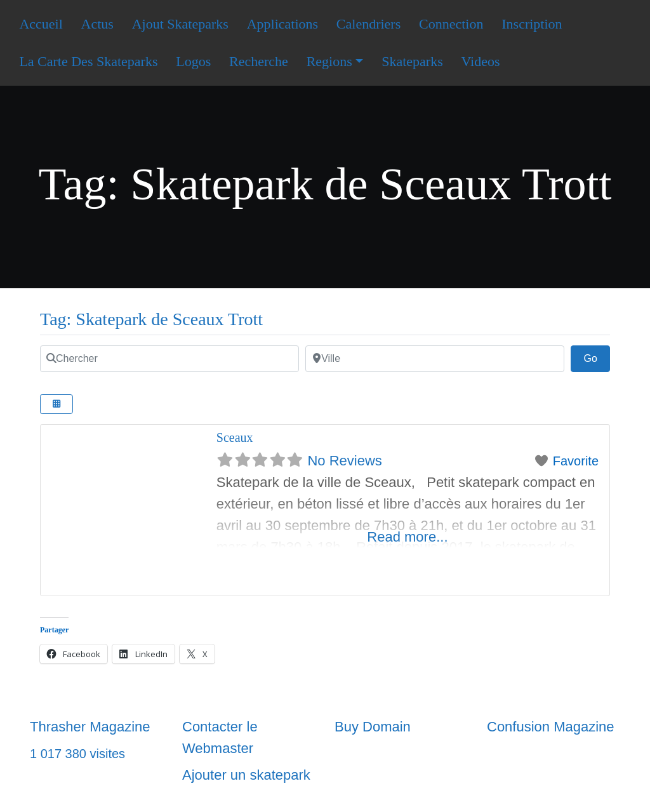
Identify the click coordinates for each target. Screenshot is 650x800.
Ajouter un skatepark (246, 775)
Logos (193, 61)
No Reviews (344, 461)
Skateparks (412, 61)
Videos (480, 61)
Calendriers (368, 24)
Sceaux (234, 437)
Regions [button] (329, 61)
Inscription (531, 24)
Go (596, 357)
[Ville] (434, 358)
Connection (451, 24)
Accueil (40, 24)
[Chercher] (169, 358)
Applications (282, 24)
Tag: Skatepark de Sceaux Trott (151, 319)
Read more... (407, 537)
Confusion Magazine (550, 727)
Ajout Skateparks (180, 24)
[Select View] (56, 404)
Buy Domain (373, 727)
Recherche (258, 61)
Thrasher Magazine (90, 727)
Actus (97, 24)
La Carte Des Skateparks (88, 61)
